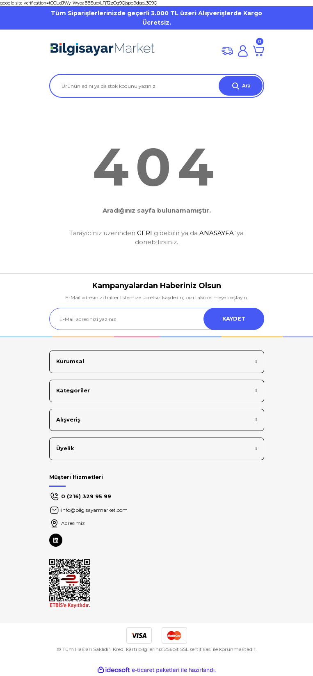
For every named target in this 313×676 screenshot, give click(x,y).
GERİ (144, 233)
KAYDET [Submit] (233, 319)
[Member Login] (243, 51)
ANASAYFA (216, 233)
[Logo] (102, 50)
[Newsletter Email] (156, 319)
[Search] (156, 86)
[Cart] (258, 51)
